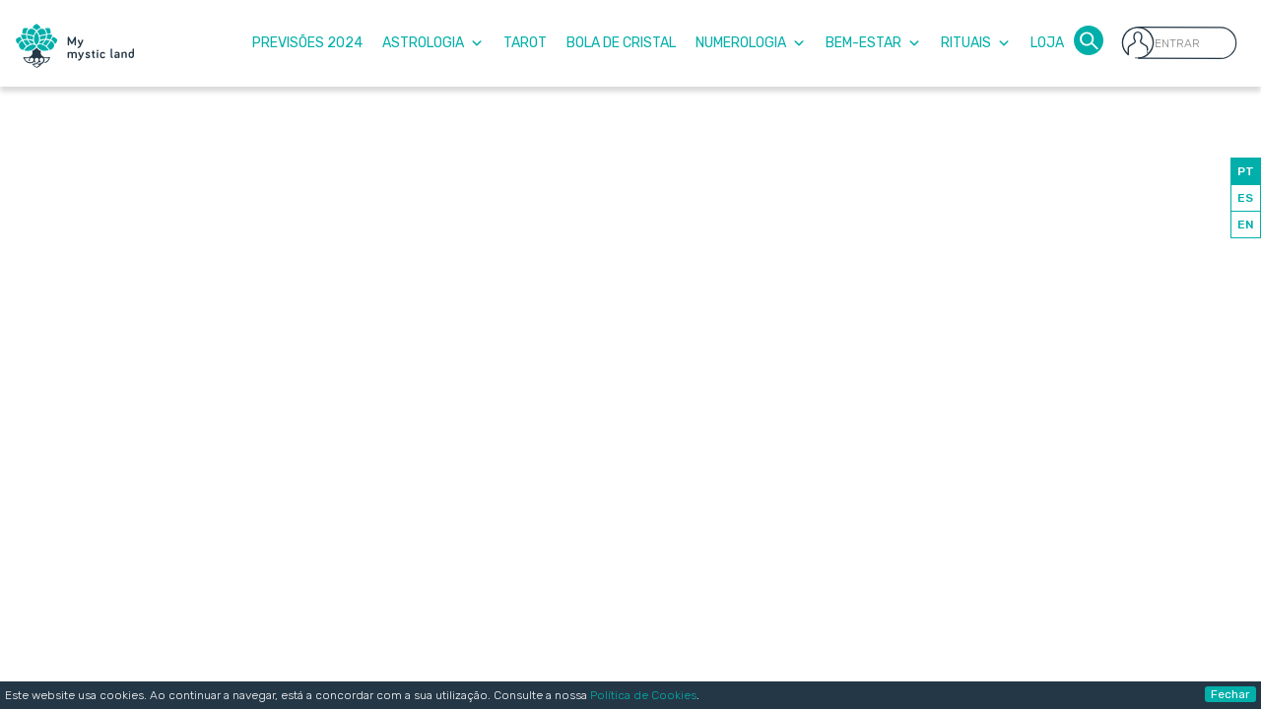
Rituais (976, 42)
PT (1245, 171)
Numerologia (751, 42)
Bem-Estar (873, 42)
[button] (1088, 39)
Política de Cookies (643, 695)
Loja (1047, 42)
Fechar (1230, 694)
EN (1245, 224)
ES (1245, 198)
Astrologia (433, 42)
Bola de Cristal (621, 42)
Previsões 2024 (307, 42)
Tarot (525, 42)
